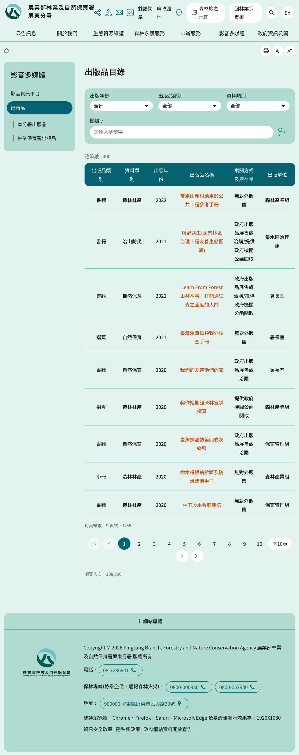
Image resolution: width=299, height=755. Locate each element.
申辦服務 (190, 33)
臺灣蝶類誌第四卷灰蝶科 (202, 441)
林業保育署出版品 (36, 137)
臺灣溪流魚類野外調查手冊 (202, 334)
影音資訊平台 (25, 93)
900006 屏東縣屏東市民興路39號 (144, 701)
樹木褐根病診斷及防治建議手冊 (202, 474)
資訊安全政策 (97, 726)
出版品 (18, 107)
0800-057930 (238, 684)
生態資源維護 (108, 33)
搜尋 (284, 131)
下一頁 (182, 553)
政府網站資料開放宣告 (168, 726)
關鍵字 (97, 120)
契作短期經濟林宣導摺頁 (202, 404)
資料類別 (236, 95)
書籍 (101, 197)
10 (259, 541)
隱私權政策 (128, 726)
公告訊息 (26, 33)
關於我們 (67, 33)
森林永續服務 (149, 33)
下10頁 (279, 541)
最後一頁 (197, 553)
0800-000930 (189, 684)
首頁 (6, 50)
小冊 (101, 473)
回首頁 (49, 11)
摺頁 (101, 334)
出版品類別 (170, 95)
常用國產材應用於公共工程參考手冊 (202, 197)
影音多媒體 (232, 33)
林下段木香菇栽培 (202, 502)
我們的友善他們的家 (202, 367)
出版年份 (99, 95)
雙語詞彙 (145, 12)
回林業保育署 (244, 12)
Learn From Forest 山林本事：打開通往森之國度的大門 (202, 293)
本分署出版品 (31, 124)
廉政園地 (164, 12)
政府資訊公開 (273, 33)
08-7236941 (120, 667)
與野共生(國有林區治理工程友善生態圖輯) (202, 239)
